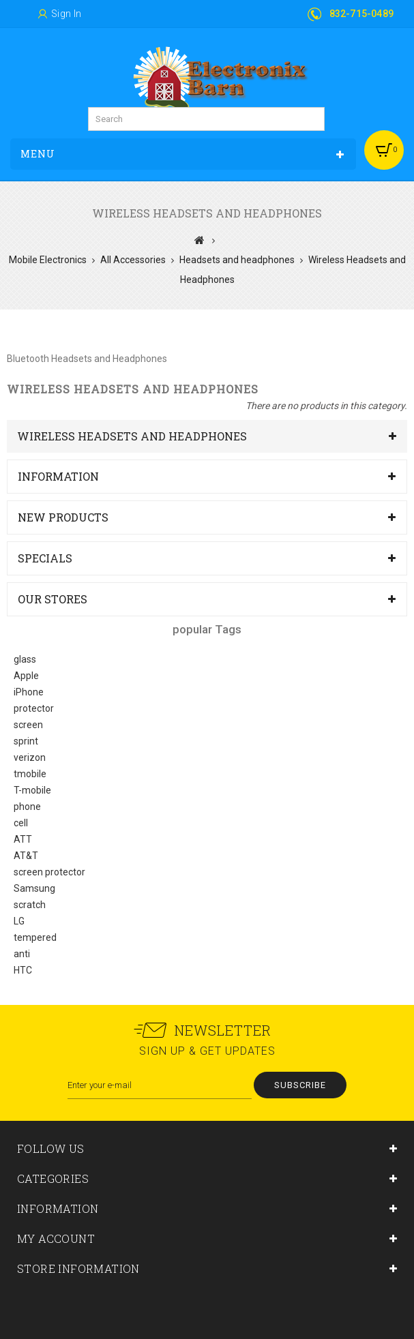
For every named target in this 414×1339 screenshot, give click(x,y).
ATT (23, 839)
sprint (26, 741)
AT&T (26, 855)
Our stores (52, 599)
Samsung (34, 888)
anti (22, 953)
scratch (30, 904)
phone (27, 806)
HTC (23, 970)
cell (21, 822)
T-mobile (32, 790)
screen (28, 724)
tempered (35, 937)
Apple (26, 675)
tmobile (30, 773)
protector (34, 708)
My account (56, 1238)
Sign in (66, 13)
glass (25, 659)
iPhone (29, 692)
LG (19, 921)
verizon (30, 757)
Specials (45, 558)
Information (58, 476)
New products (63, 517)
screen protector (49, 872)
